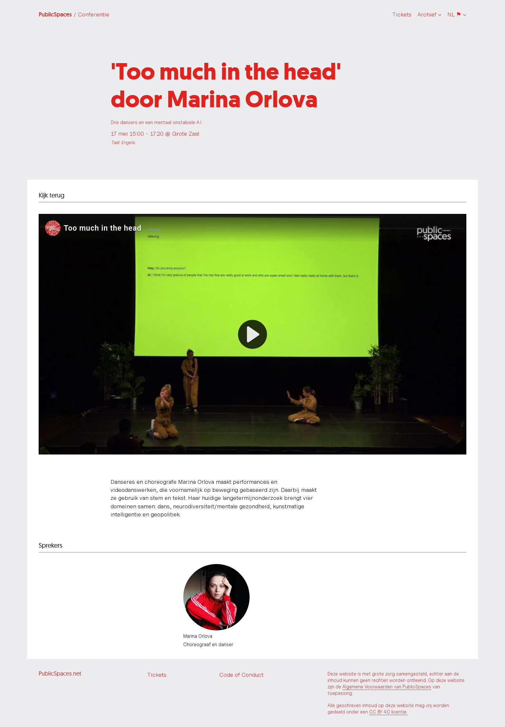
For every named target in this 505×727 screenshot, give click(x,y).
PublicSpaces (74, 14)
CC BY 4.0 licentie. (388, 711)
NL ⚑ (454, 14)
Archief (426, 14)
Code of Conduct (241, 674)
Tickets (402, 14)
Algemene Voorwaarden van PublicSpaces (386, 686)
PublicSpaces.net (60, 673)
